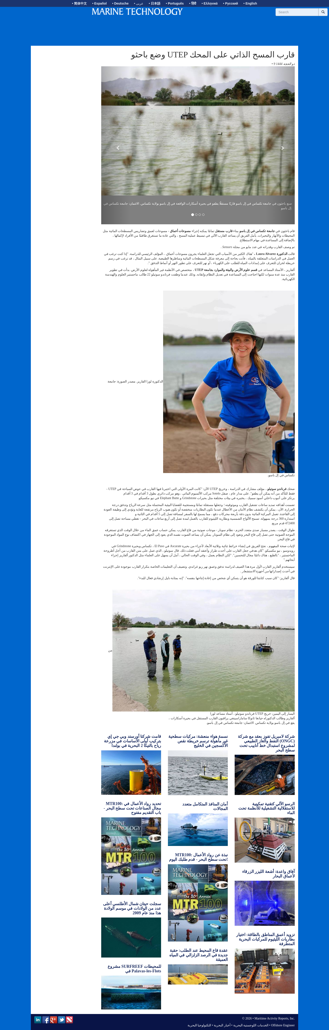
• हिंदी (192, 3)
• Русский (230, 3)
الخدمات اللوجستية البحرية (250, 1025)
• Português (175, 3)
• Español (99, 3)
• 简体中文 (79, 3)
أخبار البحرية (222, 1025)
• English (250, 3)
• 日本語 (154, 3)
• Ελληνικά (210, 3)
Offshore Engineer (283, 1025)
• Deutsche (120, 3)
